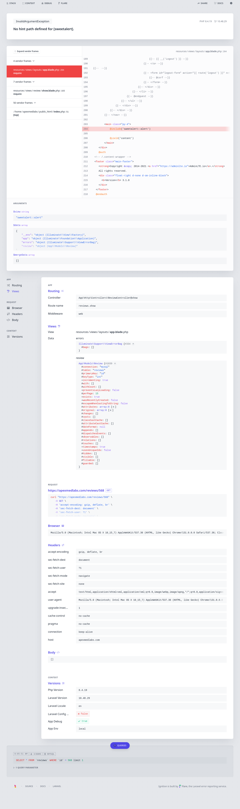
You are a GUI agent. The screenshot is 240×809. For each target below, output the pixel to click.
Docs (43, 786)
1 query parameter (25, 767)
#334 (129, 344)
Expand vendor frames (26, 51)
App (9, 279)
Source (29, 786)
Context (12, 330)
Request (11, 302)
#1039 (110, 363)
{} (106, 347)
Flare (183, 786)
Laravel (57, 786)
